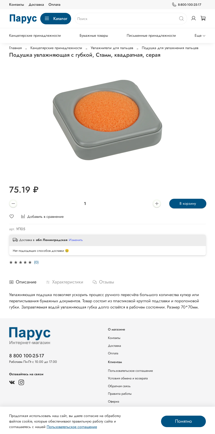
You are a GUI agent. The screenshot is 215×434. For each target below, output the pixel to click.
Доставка (36, 4)
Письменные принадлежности (151, 35)
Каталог (55, 19)
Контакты (16, 4)
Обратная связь (119, 386)
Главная (15, 47)
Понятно (183, 421)
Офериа (113, 401)
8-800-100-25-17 (186, 4)
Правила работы (120, 393)
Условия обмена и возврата (128, 378)
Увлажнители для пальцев (112, 47)
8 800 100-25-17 (26, 355)
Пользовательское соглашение (130, 370)
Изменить (76, 240)
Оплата (54, 4)
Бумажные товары (94, 35)
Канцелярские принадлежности (35, 35)
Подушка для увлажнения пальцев (170, 47)
